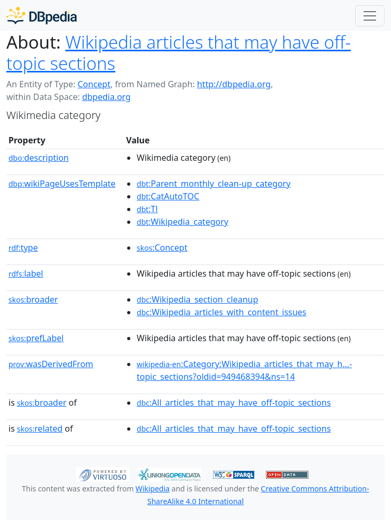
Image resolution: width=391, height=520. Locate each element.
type (23, 247)
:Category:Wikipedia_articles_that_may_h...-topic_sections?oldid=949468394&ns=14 (244, 370)
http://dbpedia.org (234, 84)
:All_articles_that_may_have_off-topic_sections (234, 402)
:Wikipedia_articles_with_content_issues (221, 312)
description (38, 157)
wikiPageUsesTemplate (61, 183)
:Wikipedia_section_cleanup (197, 299)
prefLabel (36, 338)
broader (33, 299)
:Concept (162, 247)
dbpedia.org (106, 97)
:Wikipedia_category (182, 221)
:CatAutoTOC (168, 196)
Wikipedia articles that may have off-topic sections (178, 52)
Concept (93, 84)
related (40, 428)
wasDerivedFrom (50, 364)
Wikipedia (153, 488)
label (25, 273)
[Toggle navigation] (370, 15)
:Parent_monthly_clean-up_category (213, 183)
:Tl (147, 209)
